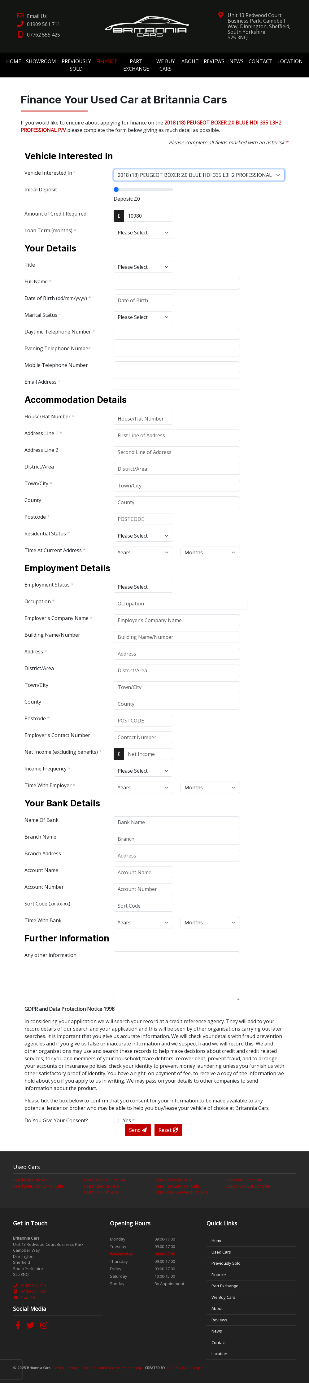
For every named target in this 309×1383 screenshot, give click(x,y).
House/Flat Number (49, 416)
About (190, 61)
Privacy (73, 1367)
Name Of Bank (41, 820)
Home (13, 61)
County (32, 500)
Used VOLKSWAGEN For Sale (181, 1192)
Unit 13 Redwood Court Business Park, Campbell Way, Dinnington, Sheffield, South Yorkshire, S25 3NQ (259, 26)
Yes (129, 1120)
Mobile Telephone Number (56, 365)
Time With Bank (43, 920)
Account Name (41, 870)
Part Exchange (136, 65)
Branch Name (40, 836)
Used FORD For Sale (244, 1180)
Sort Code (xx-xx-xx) (47, 903)
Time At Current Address (55, 550)
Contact (260, 61)
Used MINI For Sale (101, 1186)
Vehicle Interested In (50, 172)
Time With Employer (50, 785)
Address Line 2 (41, 450)
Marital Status (42, 315)
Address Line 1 (43, 433)
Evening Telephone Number (57, 348)
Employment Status (49, 584)
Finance (106, 61)
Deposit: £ (127, 198)
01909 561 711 (38, 24)
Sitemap (135, 1367)
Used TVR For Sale (101, 1192)
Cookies (88, 1367)
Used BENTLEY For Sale (105, 1180)
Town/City (38, 483)
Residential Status (47, 533)
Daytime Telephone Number (59, 331)
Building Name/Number (52, 634)
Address (35, 651)
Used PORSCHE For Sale (247, 1186)
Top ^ (198, 1367)
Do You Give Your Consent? (56, 1120)
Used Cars (221, 1252)
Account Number (44, 886)
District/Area (39, 466)
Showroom (41, 61)
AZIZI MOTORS (178, 1367)
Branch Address (42, 853)
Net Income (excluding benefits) (63, 751)
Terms (58, 1367)
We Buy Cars (165, 65)
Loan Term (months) (50, 230)
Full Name (38, 281)
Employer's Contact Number (57, 735)
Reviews (214, 61)
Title (29, 264)
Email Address (42, 381)
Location (290, 61)
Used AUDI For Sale (31, 1180)
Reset (168, 1130)
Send (138, 1130)
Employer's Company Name (58, 618)
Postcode (37, 516)
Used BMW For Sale (172, 1180)
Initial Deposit (40, 189)
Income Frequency (47, 768)
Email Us (31, 16)
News (236, 61)
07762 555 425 (38, 34)
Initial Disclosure (111, 1367)
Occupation (39, 601)
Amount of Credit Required (55, 213)
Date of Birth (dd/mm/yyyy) (57, 298)
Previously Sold (76, 65)
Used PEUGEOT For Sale (176, 1186)
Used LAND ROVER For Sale (38, 1186)
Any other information (50, 955)
